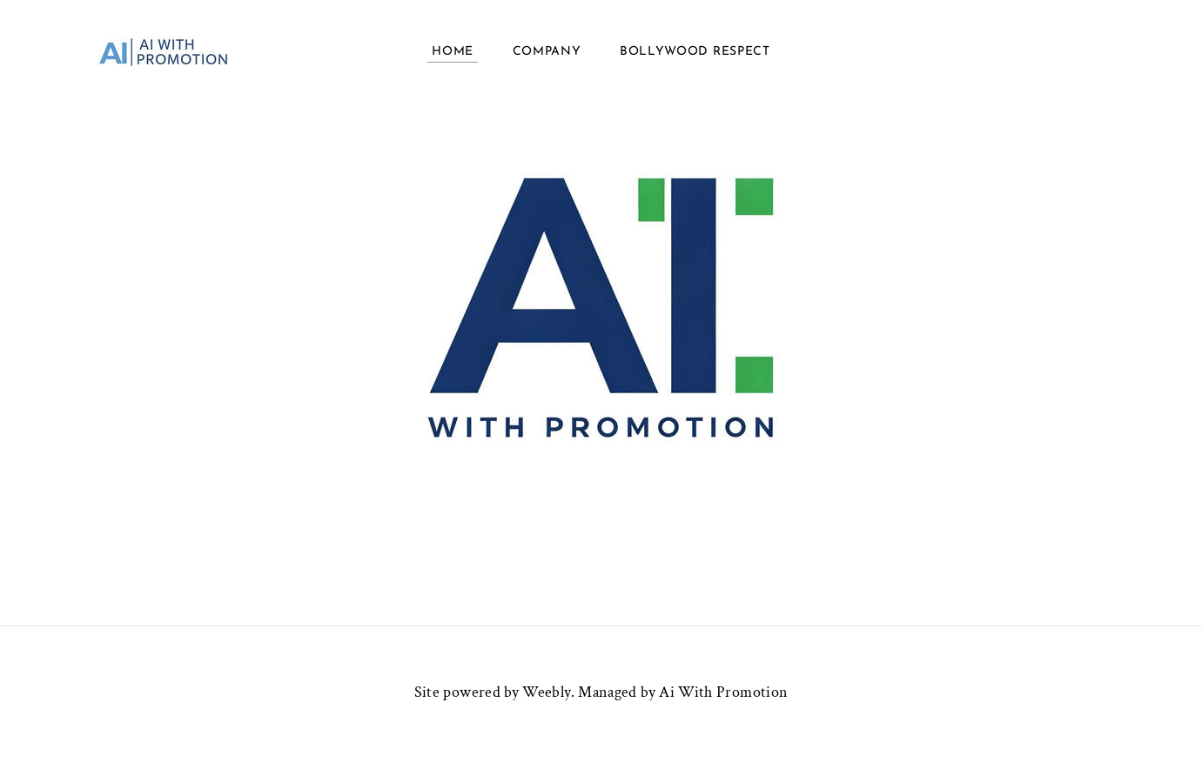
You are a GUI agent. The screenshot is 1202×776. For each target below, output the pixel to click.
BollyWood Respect (695, 51)
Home (452, 51)
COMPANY (547, 51)
